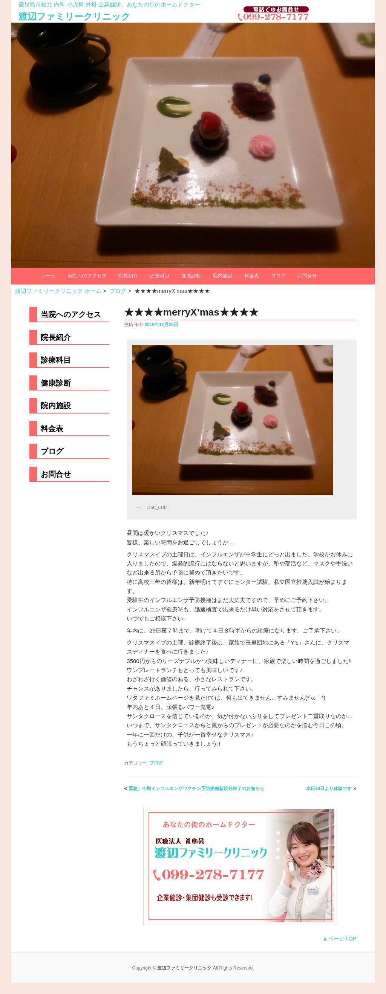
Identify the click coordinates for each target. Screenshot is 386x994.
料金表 (251, 276)
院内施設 (223, 276)
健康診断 (191, 276)
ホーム (48, 276)
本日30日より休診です (329, 788)
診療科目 (160, 276)
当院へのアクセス (87, 276)
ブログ (278, 276)
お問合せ (307, 276)
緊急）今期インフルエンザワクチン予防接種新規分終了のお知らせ (196, 788)
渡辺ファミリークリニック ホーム (58, 291)
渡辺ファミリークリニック (74, 16)
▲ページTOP (339, 938)
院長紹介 (128, 276)
